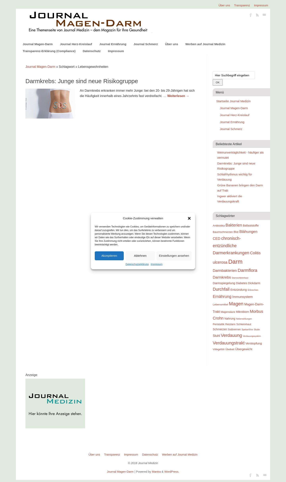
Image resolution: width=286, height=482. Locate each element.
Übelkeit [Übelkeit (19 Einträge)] (229, 349)
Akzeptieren (109, 255)
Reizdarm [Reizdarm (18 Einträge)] (230, 324)
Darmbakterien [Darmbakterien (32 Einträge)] (225, 270)
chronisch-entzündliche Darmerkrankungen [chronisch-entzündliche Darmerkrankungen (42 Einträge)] (231, 245)
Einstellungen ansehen (174, 255)
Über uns (224, 5)
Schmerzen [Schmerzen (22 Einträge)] (220, 329)
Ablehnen (140, 255)
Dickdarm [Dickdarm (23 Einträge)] (254, 283)
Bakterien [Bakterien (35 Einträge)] (234, 225)
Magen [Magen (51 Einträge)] (236, 303)
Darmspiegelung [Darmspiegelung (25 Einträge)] (224, 283)
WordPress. (171, 471)
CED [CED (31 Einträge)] (216, 238)
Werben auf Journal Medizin (205, 44)
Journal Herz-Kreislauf (76, 44)
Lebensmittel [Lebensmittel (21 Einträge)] (220, 304)
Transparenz (242, 5)
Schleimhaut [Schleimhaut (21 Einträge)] (243, 324)
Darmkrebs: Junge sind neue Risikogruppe (81, 81)
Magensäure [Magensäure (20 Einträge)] (228, 311)
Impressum (156, 264)
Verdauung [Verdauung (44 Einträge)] (231, 335)
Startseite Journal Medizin (233, 101)
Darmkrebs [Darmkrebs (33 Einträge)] (222, 277)
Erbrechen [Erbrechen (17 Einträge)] (253, 290)
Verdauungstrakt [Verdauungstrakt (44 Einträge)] (228, 342)
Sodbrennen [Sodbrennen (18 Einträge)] (234, 329)
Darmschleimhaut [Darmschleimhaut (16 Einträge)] (240, 278)
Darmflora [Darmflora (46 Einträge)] (247, 270)
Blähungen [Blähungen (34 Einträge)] (248, 231)
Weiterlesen (178, 96)
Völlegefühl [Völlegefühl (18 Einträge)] (218, 349)
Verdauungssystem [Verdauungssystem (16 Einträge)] (252, 336)
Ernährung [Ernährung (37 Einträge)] (222, 296)
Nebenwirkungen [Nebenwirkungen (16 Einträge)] (244, 319)
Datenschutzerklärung (137, 264)
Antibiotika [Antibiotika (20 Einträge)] (219, 225)
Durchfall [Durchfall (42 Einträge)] (221, 289)
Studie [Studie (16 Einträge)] (257, 329)
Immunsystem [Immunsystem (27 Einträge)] (242, 297)
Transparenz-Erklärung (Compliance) (49, 51)
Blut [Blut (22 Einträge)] (236, 231)
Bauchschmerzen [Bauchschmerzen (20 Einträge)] (223, 231)
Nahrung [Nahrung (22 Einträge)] (229, 318)
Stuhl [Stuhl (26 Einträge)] (216, 335)
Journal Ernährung (112, 44)
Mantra (156, 471)
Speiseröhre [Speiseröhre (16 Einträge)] (247, 329)
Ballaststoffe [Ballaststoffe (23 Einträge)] (251, 225)
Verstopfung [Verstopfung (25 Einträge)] (253, 343)
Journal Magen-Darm (38, 44)
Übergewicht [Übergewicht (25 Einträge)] (243, 349)
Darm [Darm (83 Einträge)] (235, 261)
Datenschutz (91, 51)
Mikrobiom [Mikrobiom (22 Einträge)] (242, 311)
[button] (189, 218)
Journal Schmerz (145, 44)
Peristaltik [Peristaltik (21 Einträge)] (218, 324)
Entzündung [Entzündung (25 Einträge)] (238, 289)
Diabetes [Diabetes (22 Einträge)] (241, 283)
